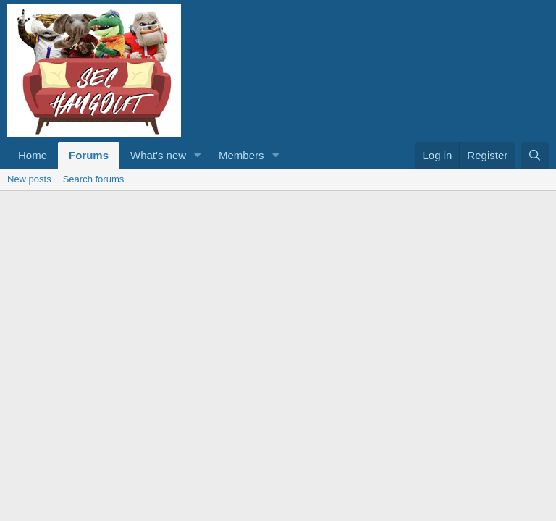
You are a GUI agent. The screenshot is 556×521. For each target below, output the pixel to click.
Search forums (94, 179)
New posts (29, 179)
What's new (158, 155)
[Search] (535, 155)
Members (241, 155)
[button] (198, 155)
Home (32, 155)
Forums (89, 155)
